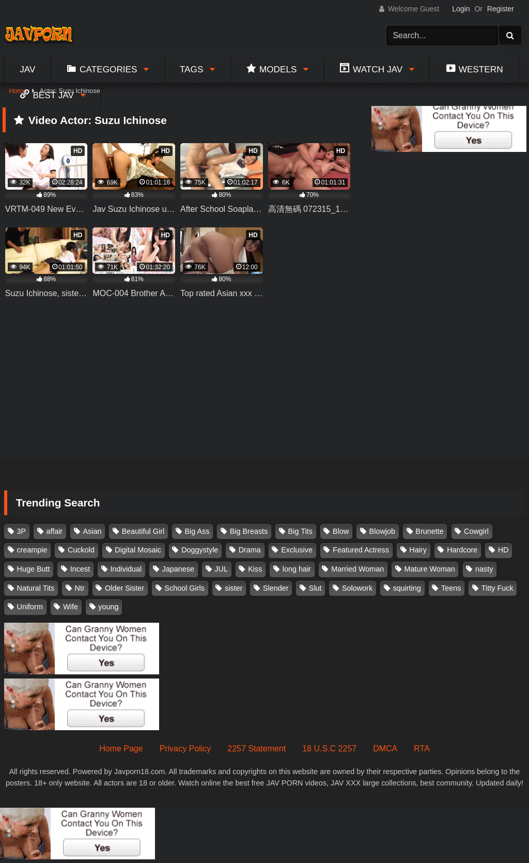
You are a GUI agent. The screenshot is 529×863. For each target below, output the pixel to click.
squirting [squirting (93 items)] (407, 588)
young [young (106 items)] (108, 607)
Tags (192, 69)
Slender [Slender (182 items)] (276, 588)
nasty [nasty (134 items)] (484, 569)
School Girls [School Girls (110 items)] (184, 588)
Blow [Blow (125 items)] (341, 531)
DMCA (385, 748)
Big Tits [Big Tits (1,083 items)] (300, 531)
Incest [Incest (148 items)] (80, 569)
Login (461, 9)
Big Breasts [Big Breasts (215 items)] (249, 531)
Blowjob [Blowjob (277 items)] (382, 531)
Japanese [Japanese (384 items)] (178, 569)
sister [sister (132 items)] (233, 588)
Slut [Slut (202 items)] (315, 588)
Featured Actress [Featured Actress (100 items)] (361, 550)
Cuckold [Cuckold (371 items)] (81, 550)
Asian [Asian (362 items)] (92, 531)
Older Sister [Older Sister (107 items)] (124, 588)
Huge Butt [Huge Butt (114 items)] (33, 569)
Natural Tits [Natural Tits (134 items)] (36, 588)
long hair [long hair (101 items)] (297, 569)
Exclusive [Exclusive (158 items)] (297, 550)
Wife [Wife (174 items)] (70, 607)
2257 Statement (256, 748)
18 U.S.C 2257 (329, 748)
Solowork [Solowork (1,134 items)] (357, 588)
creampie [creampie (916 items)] (32, 550)
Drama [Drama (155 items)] (250, 550)
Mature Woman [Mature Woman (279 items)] (429, 569)
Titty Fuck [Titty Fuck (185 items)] (497, 588)
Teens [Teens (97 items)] (451, 588)
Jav (27, 69)
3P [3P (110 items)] (21, 531)
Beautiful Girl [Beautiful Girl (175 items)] (143, 531)
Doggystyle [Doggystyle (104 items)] (199, 550)
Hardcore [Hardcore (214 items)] (462, 550)
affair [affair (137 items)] (54, 531)
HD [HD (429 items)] (503, 550)
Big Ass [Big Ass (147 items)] (196, 531)
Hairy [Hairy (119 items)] (418, 550)
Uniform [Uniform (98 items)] (30, 607)
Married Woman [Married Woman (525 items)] (357, 569)
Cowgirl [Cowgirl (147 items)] (476, 531)
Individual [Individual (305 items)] (126, 569)
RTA (422, 748)
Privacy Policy (185, 748)
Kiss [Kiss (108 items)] (255, 569)
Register (500, 9)
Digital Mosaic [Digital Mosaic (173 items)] (138, 550)
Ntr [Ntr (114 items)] (80, 588)
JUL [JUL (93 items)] (221, 569)
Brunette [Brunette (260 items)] (429, 531)
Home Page (121, 748)
